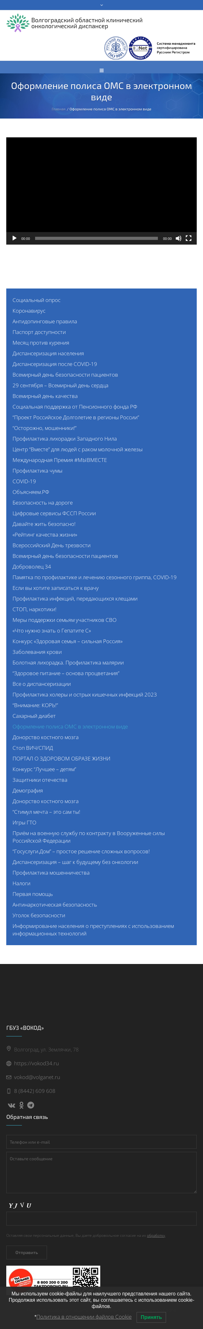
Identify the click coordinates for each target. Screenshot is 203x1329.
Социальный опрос (36, 300)
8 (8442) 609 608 (34, 1090)
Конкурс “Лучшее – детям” (44, 769)
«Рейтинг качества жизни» (45, 534)
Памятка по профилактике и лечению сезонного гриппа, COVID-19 (95, 577)
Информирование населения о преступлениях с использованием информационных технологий (93, 929)
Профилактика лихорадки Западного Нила (65, 438)
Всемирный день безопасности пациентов (65, 374)
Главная (58, 109)
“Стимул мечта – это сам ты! (46, 811)
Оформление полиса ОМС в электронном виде (70, 726)
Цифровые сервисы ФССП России (54, 513)
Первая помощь (33, 893)
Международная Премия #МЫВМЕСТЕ (60, 459)
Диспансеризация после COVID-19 (55, 364)
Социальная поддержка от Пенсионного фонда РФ (75, 406)
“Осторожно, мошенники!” (44, 428)
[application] (101, 191)
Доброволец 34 (32, 566)
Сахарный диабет (34, 715)
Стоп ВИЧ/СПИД (33, 747)
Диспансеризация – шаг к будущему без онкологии (75, 862)
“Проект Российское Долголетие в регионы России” (76, 417)
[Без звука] (178, 238)
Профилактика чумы (37, 470)
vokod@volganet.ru (37, 1077)
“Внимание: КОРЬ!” (35, 705)
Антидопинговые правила (45, 321)
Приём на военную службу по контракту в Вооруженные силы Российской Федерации (89, 836)
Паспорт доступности (39, 332)
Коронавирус (29, 310)
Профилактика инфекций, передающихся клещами (75, 598)
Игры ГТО (24, 822)
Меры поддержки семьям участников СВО (65, 619)
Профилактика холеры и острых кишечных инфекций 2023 (85, 694)
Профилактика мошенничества (51, 872)
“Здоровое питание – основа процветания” (66, 673)
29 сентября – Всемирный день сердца (60, 385)
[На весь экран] (188, 238)
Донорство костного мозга (46, 737)
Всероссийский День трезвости (52, 545)
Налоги (21, 883)
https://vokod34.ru (36, 1063)
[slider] (96, 238)
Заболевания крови (37, 651)
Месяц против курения (41, 342)
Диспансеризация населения (48, 353)
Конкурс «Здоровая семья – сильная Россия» (67, 641)
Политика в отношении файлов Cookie (84, 1316)
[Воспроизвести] (14, 238)
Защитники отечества (40, 779)
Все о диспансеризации (42, 683)
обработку (156, 1235)
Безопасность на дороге (43, 502)
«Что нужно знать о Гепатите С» (52, 630)
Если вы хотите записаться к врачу (56, 587)
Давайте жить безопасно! (44, 523)
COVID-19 (24, 481)
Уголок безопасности (39, 915)
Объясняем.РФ (31, 491)
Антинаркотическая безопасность (55, 904)
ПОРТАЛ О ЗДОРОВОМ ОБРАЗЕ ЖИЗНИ (61, 758)
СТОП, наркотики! (34, 609)
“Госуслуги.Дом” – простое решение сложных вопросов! (81, 851)
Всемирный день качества (45, 396)
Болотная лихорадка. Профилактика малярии (68, 662)
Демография (28, 790)
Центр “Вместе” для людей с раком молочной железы (78, 449)
